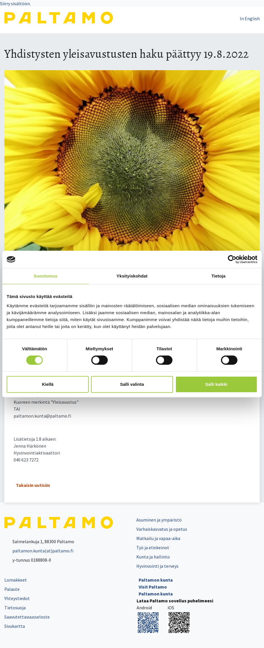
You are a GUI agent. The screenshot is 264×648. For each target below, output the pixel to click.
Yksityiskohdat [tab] (131, 275)
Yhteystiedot (17, 598)
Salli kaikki (216, 384)
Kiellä (47, 384)
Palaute (12, 589)
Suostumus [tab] (45, 275)
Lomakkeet (15, 580)
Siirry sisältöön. (15, 3)
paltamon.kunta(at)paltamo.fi (38, 551)
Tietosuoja (15, 607)
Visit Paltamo (153, 587)
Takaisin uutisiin (33, 485)
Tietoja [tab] (218, 275)
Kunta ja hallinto (153, 557)
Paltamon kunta (156, 580)
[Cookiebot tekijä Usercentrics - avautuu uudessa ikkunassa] (232, 259)
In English (250, 18)
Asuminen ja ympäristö (159, 520)
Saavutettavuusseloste (27, 617)
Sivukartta (14, 626)
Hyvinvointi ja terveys (157, 566)
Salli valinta (132, 384)
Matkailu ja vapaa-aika (158, 538)
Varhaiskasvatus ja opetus (161, 529)
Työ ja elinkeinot (152, 547)
